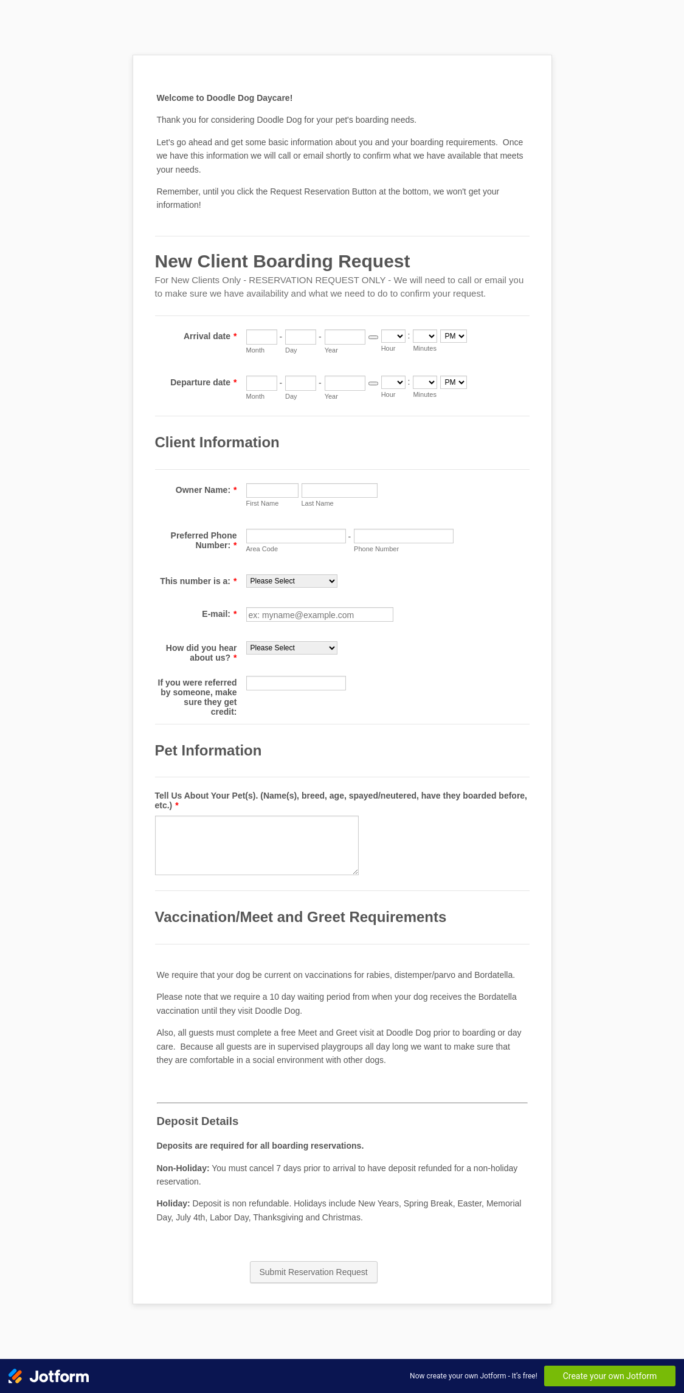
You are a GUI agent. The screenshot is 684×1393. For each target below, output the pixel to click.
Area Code (262, 548)
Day (291, 350)
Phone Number (376, 548)
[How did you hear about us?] (291, 648)
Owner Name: (206, 490)
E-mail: (219, 614)
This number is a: (198, 581)
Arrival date (210, 336)
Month (255, 350)
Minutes (425, 348)
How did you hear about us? (201, 652)
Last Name (318, 503)
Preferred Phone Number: (204, 540)
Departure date (203, 382)
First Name (262, 503)
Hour (388, 348)
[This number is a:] (291, 581)
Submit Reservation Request (314, 1272)
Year (331, 350)
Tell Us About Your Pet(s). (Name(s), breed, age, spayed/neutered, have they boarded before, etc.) (341, 800)
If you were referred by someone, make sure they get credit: (197, 697)
